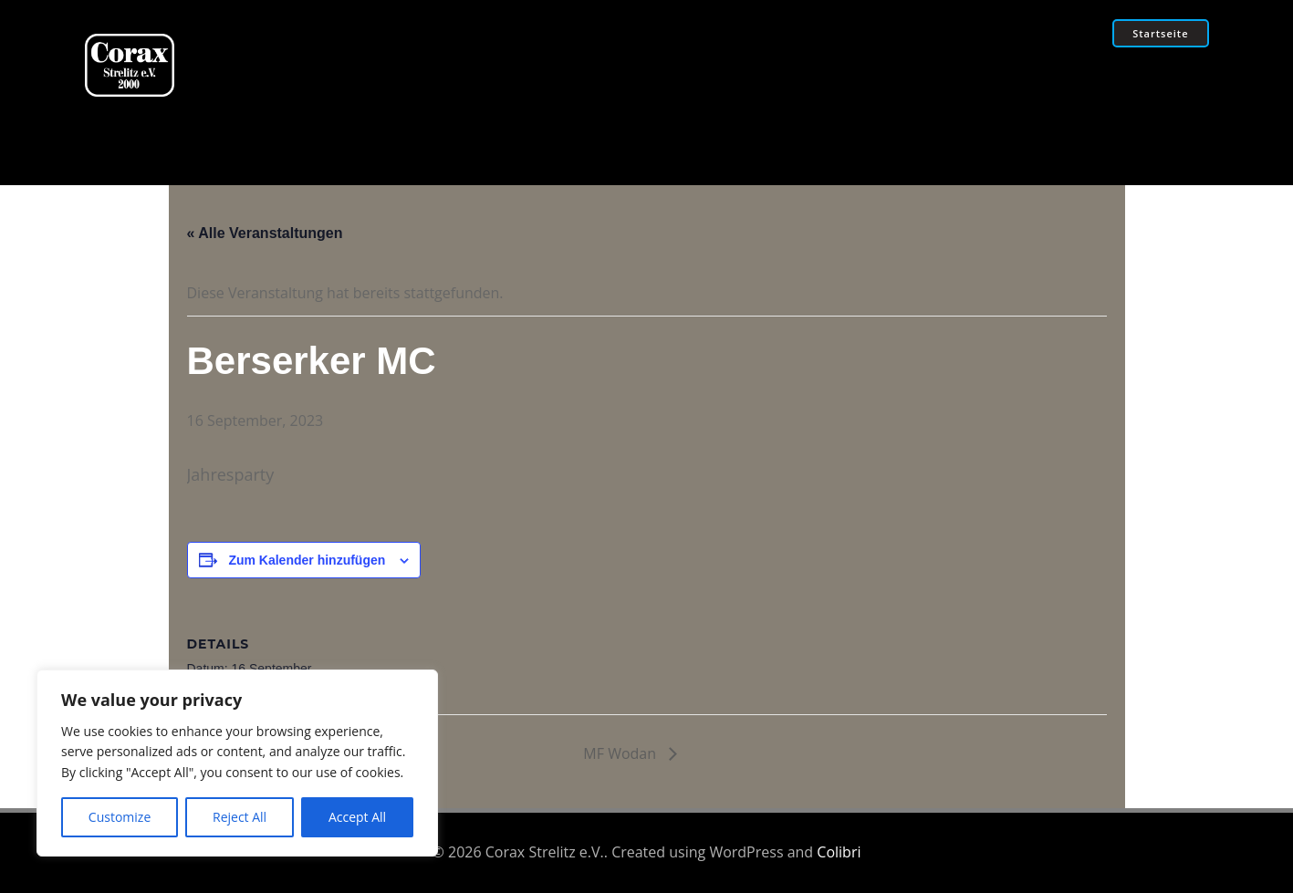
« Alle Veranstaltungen (265, 233)
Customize (120, 817)
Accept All (357, 817)
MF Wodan (621, 753)
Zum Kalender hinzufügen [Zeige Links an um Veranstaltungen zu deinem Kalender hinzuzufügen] (306, 560)
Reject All (239, 817)
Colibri (838, 852)
